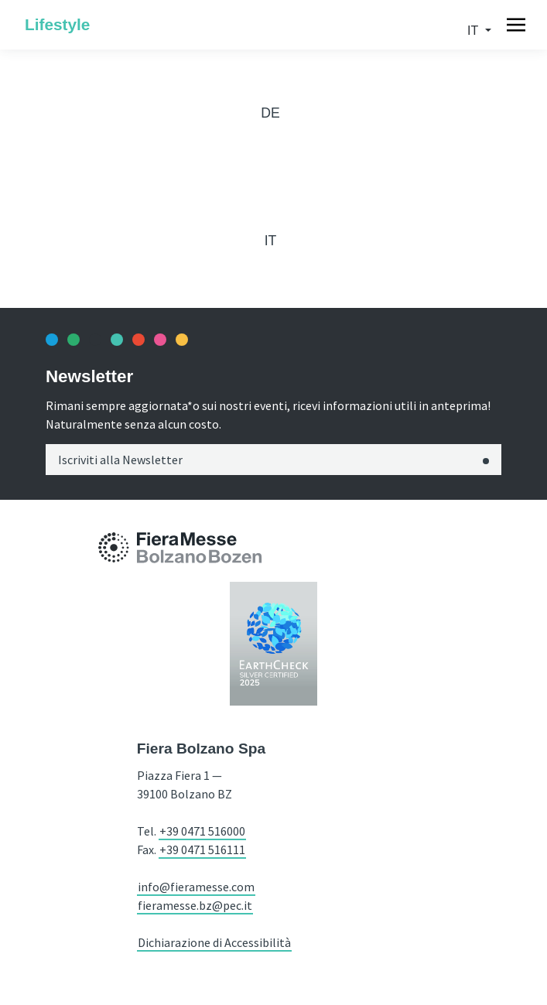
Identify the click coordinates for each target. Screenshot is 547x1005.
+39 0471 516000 (202, 831)
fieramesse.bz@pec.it (195, 905)
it (474, 30)
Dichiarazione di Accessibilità (214, 942)
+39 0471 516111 (202, 849)
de (270, 113)
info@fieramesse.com (196, 886)
